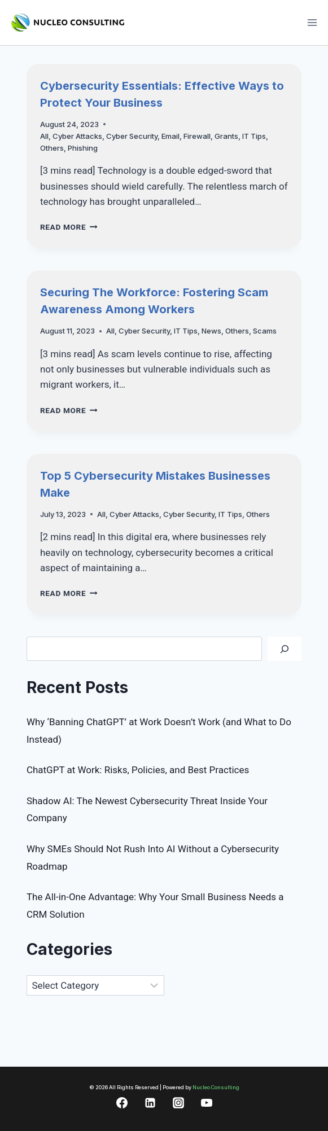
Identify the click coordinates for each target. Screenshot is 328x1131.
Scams (265, 330)
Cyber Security (132, 136)
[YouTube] (206, 1102)
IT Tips (254, 136)
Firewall (197, 136)
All (44, 136)
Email (170, 136)
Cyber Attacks (77, 136)
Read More (69, 226)
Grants (226, 136)
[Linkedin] (150, 1102)
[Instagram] (178, 1102)
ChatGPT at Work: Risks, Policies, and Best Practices (138, 769)
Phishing (83, 147)
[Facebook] (122, 1102)
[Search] (284, 649)
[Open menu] (311, 22)
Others (52, 147)
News (211, 330)
